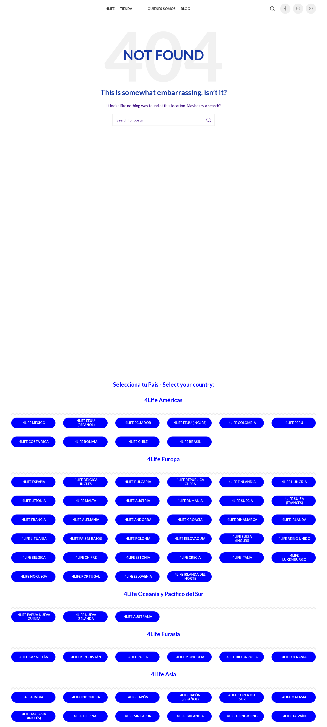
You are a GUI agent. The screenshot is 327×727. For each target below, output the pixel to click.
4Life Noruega (34, 581)
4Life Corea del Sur (242, 702)
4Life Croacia (190, 524)
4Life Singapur (138, 720)
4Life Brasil (190, 446)
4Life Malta (86, 505)
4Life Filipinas (86, 720)
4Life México (34, 427)
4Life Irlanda (294, 524)
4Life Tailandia (190, 720)
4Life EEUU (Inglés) (190, 427)
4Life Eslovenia (138, 581)
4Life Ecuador (138, 427)
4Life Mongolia (190, 661)
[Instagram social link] (298, 11)
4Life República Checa (190, 486)
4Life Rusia (138, 661)
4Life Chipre (86, 562)
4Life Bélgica (34, 562)
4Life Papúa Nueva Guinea (34, 621)
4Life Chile (138, 446)
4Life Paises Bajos (86, 543)
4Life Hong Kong (242, 720)
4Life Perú (294, 427)
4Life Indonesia (86, 701)
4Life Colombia (242, 427)
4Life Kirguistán (86, 661)
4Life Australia (138, 621)
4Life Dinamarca (242, 524)
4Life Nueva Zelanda (86, 621)
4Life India (34, 701)
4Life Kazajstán (33, 661)
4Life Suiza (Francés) (294, 505)
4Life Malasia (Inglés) (34, 721)
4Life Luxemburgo (294, 562)
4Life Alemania (86, 524)
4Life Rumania (190, 505)
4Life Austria (138, 505)
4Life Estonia (138, 562)
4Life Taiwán (294, 720)
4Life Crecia (190, 562)
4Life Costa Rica (34, 446)
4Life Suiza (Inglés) (242, 543)
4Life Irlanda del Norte (190, 581)
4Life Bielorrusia (242, 661)
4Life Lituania (34, 543)
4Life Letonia (34, 505)
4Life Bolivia (86, 446)
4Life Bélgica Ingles (85, 486)
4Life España (34, 486)
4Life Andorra (138, 524)
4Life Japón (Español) (190, 702)
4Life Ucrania (294, 661)
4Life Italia (242, 562)
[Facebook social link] (285, 11)
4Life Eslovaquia (190, 543)
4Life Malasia (294, 701)
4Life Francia (34, 524)
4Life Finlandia (242, 486)
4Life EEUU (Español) (86, 427)
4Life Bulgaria (138, 486)
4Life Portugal (86, 581)
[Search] (272, 11)
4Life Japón (138, 701)
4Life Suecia (242, 505)
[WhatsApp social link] (311, 11)
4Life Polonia (138, 543)
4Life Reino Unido (294, 543)
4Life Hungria (294, 486)
